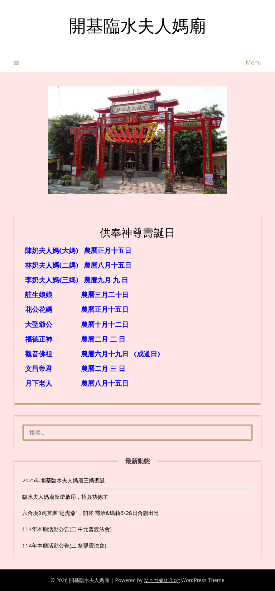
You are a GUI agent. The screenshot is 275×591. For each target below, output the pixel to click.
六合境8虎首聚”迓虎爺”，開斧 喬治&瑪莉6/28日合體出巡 (90, 512)
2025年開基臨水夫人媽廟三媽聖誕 (63, 480)
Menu (253, 62)
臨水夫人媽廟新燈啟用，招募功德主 (65, 496)
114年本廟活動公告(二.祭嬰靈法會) (64, 545)
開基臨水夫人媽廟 (137, 25)
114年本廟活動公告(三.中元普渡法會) (67, 529)
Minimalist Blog (162, 580)
